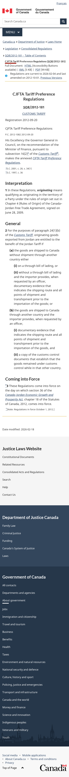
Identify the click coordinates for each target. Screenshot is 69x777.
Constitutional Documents (18, 457)
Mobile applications (34, 755)
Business (7, 632)
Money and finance (13, 707)
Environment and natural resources (23, 662)
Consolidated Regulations (36, 48)
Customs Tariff (47, 154)
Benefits (7, 639)
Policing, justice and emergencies (22, 685)
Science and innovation (16, 715)
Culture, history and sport (17, 677)
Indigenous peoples (14, 722)
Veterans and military (15, 730)
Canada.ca (9, 42)
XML (21, 69)
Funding (7, 541)
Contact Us (9, 495)
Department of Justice (31, 42)
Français (62, 3)
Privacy (9, 763)
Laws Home (55, 42)
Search (6, 480)
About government (13, 600)
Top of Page (13, 768)
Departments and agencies (18, 593)
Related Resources (13, 464)
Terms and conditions (43, 759)
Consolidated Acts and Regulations (23, 472)
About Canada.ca (15, 759)
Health (6, 647)
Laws (5, 556)
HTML (28, 65)
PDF (37, 69)
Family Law (8, 526)
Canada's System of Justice (18, 548)
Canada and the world (15, 700)
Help (5, 487)
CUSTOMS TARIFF (33, 114)
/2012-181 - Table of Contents (25, 55)
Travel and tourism (13, 624)
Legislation (11, 48)
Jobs (4, 609)
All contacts (9, 585)
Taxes (5, 654)
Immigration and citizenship (19, 617)
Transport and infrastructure (19, 692)
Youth (6, 737)
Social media (10, 755)
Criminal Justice (11, 533)
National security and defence (20, 670)
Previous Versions (51, 77)
